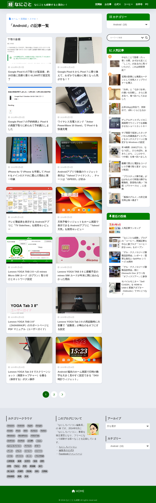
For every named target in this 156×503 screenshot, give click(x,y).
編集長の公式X (66, 450)
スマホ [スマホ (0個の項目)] (9, 456)
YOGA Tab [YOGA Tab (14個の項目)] (35, 436)
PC (146, 4)
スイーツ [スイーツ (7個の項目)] (38, 451)
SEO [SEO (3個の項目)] (25, 431)
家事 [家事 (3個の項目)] (42, 461)
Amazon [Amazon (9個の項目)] (10, 426)
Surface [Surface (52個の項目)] (34, 431)
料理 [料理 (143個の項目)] (24, 466)
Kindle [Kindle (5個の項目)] (10, 431)
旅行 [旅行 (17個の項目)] (40, 466)
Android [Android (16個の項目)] (21, 426)
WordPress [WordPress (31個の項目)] (22, 436)
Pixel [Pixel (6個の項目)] (18, 431)
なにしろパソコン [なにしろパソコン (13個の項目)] (14, 446)
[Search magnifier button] (146, 38)
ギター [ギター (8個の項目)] (37, 446)
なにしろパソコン (68, 447)
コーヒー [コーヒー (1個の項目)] (28, 451)
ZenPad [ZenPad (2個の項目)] (21, 441)
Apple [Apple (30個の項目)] (30, 426)
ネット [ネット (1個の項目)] (28, 456)
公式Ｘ (117, 4)
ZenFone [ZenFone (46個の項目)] (10, 441)
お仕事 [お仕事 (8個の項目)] (30, 441)
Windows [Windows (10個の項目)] (11, 436)
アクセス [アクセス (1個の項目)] (28, 446)
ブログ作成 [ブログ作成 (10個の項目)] (39, 456)
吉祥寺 (139, 4)
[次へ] (62, 394)
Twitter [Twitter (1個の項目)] (43, 431)
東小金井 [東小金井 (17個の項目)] (10, 471)
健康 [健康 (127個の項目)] (19, 461)
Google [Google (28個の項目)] (39, 426)
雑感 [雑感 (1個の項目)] (19, 476)
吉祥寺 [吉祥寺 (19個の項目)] (27, 461)
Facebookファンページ (70, 454)
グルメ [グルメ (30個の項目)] (18, 451)
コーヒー (128, 4)
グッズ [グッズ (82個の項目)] (9, 451)
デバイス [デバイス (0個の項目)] (19, 456)
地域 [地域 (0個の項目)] (35, 461)
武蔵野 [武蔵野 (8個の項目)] (20, 471)
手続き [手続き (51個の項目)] (16, 466)
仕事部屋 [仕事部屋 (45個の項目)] (10, 461)
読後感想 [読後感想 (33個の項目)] (10, 476)
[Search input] (125, 38)
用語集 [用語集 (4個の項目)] (28, 471)
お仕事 (108, 4)
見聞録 (98, 4)
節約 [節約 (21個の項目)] (37, 471)
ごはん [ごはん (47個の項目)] (39, 441)
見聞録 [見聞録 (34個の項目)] (44, 471)
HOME (78, 491)
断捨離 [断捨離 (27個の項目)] (32, 466)
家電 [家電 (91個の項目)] (9, 466)
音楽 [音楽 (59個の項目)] (26, 476)
